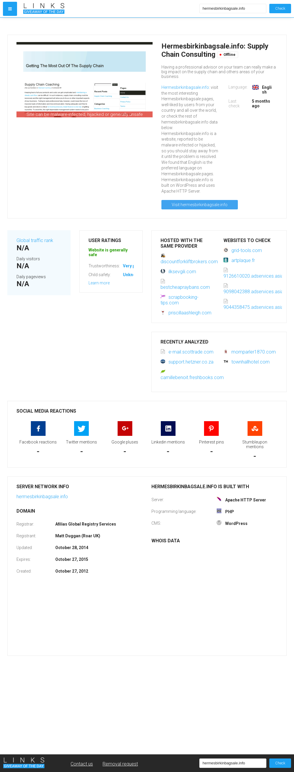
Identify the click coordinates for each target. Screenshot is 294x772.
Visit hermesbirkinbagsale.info (200, 204)
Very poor (132, 266)
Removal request (120, 764)
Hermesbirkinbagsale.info (185, 87)
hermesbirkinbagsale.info (42, 496)
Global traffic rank (34, 240)
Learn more (99, 283)
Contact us (82, 764)
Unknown (132, 274)
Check (280, 8)
